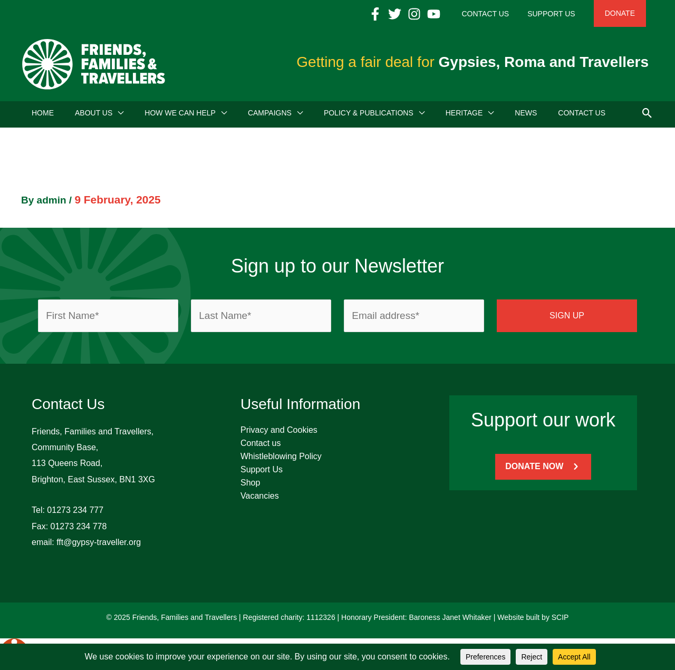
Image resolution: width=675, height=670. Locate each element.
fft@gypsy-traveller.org (98, 545)
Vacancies (259, 498)
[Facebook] (399, 14)
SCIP (560, 620)
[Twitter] (418, 14)
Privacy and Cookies (278, 433)
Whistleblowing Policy (281, 459)
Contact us (260, 446)
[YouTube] (457, 14)
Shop (250, 485)
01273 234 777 (75, 513)
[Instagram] (438, 14)
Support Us (261, 472)
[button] (647, 115)
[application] (117, 116)
